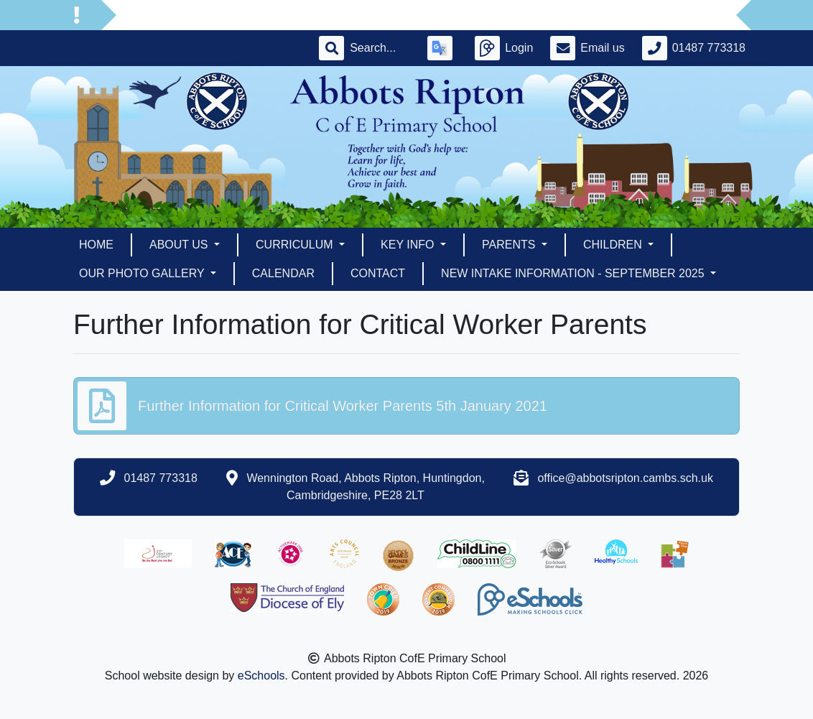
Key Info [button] (409, 244)
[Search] (380, 48)
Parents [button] (510, 244)
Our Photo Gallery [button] (143, 273)
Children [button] (614, 244)
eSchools (261, 675)
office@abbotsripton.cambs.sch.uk (625, 478)
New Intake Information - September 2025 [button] (574, 273)
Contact (377, 273)
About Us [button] (180, 244)
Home (96, 244)
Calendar (283, 273)
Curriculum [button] (296, 244)
